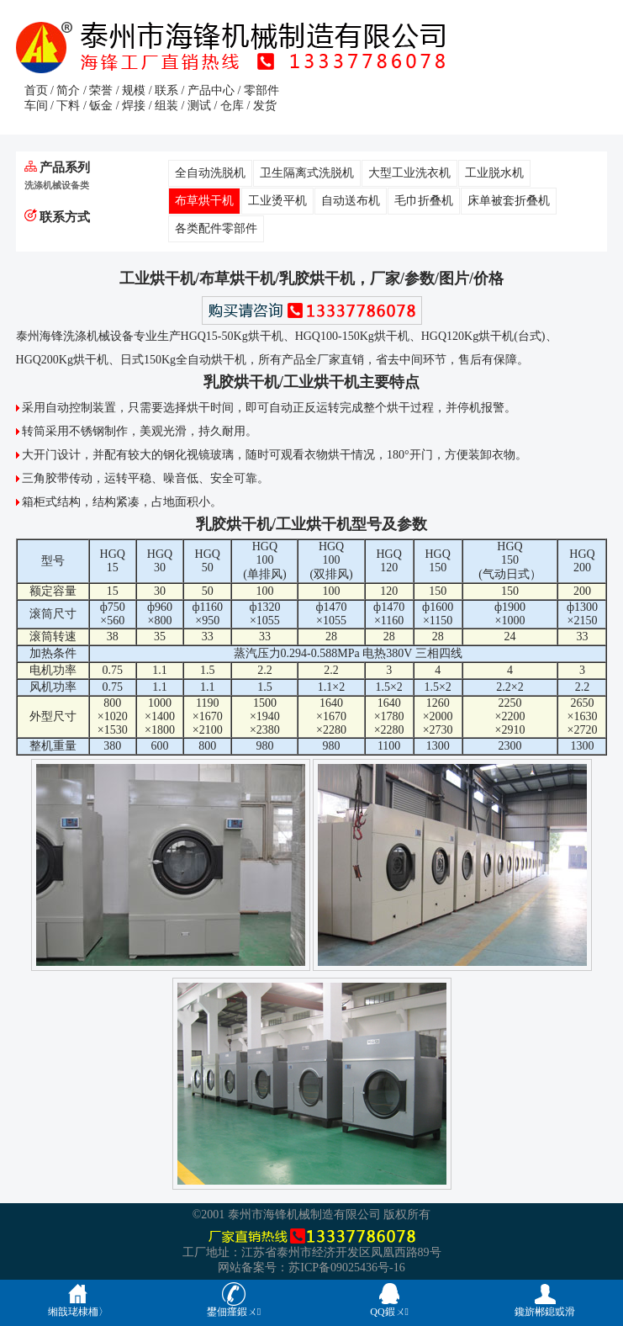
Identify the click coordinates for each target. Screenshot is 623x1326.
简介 (68, 90)
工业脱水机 (494, 173)
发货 (265, 105)
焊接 (133, 105)
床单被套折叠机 (508, 200)
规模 (133, 90)
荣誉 (101, 90)
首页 (36, 90)
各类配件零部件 (216, 228)
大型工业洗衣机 (409, 173)
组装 (166, 105)
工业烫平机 (277, 200)
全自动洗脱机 (210, 173)
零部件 (261, 90)
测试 (199, 105)
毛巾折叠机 (423, 200)
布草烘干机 (204, 200)
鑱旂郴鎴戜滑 (545, 1299)
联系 (166, 90)
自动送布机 (350, 200)
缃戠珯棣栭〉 (78, 1299)
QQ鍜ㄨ (389, 1299)
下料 (68, 105)
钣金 (101, 105)
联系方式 (57, 216)
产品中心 (211, 90)
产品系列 (57, 167)
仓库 (232, 105)
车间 (36, 105)
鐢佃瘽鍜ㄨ (234, 1299)
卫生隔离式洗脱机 (307, 173)
